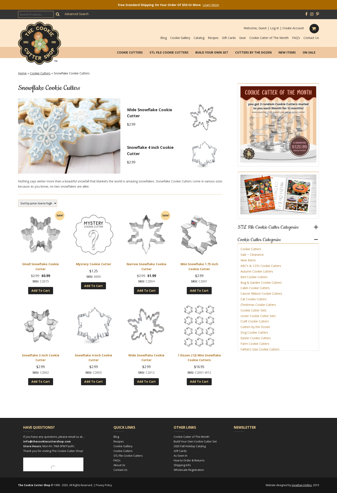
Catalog (199, 38)
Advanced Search (77, 14)
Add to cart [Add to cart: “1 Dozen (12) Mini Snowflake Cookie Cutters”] (199, 381)
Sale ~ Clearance (252, 255)
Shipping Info (182, 465)
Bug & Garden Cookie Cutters (261, 282)
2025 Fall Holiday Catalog (190, 446)
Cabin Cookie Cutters (255, 288)
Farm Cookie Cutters (254, 344)
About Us (119, 465)
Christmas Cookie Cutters (258, 305)
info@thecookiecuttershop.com (47, 441)
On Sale (309, 52)
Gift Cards (229, 38)
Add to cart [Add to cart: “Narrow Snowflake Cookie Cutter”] (146, 290)
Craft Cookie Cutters (254, 321)
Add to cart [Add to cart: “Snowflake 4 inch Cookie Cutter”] (93, 381)
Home (22, 73)
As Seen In (180, 456)
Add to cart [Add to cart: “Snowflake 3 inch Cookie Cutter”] (40, 381)
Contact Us (311, 38)
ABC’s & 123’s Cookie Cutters (260, 266)
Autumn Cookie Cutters (256, 271)
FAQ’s (296, 38)
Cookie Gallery (180, 38)
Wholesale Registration (189, 470)
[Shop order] (37, 203)
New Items (287, 52)
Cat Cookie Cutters (253, 299)
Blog (163, 38)
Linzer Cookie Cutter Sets (258, 316)
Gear (242, 38)
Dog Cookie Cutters (254, 332)
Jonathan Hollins (302, 485)
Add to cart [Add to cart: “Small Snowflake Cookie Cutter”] (40, 290)
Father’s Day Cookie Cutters (259, 349)
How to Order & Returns (189, 460)
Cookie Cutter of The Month (269, 38)
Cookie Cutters (130, 52)
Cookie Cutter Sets (253, 310)
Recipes (213, 38)
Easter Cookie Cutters (255, 338)
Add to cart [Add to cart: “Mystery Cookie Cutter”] (93, 286)
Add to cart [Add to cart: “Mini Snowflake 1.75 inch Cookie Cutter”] (199, 290)
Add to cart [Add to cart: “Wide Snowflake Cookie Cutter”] (146, 381)
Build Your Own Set (211, 52)
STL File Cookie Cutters (169, 52)
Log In (274, 28)
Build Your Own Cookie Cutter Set (195, 441)
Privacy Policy (104, 485)
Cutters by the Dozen (253, 52)
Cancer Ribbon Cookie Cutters (261, 293)
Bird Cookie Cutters (254, 277)
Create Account (293, 28)
